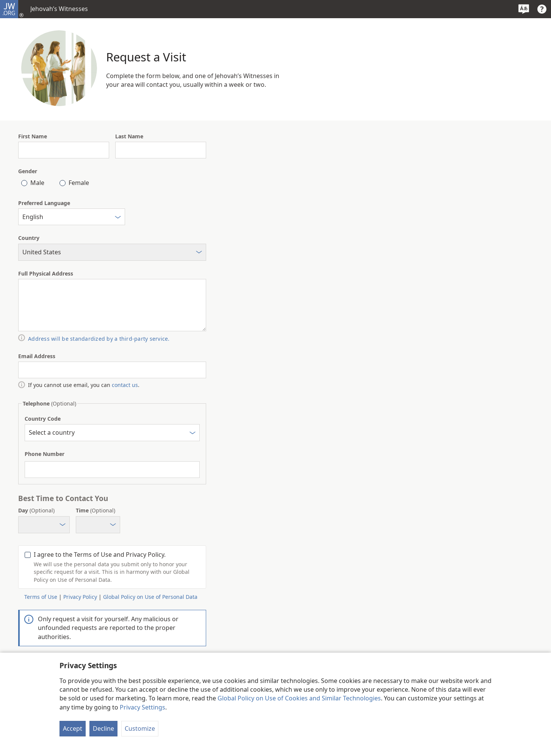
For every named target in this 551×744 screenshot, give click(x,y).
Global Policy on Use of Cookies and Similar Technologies (299, 698)
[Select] (118, 218)
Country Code (43, 418)
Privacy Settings (142, 707)
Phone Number (44, 453)
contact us (125, 384)
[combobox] (71, 216)
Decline (103, 728)
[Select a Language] (524, 9)
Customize (140, 728)
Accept (72, 728)
